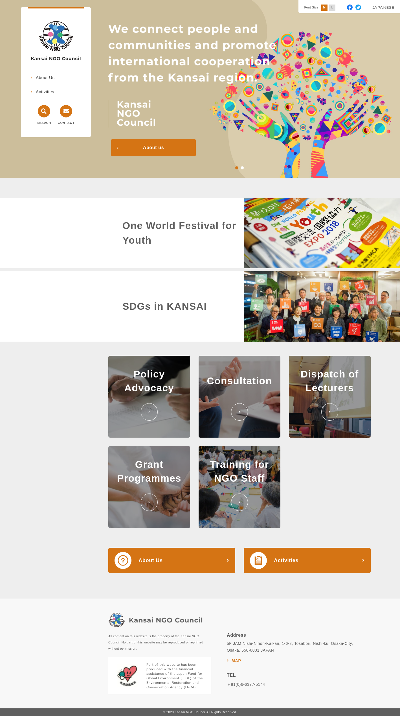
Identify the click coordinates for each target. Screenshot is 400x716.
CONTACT (66, 123)
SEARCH (44, 123)
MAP (236, 660)
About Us (45, 77)
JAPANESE (383, 7)
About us (153, 147)
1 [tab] (236, 167)
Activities (45, 92)
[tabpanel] (200, 89)
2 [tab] (242, 167)
